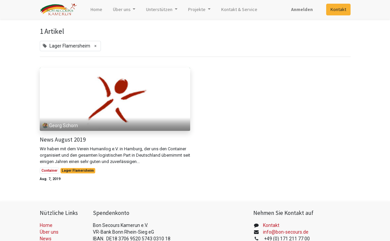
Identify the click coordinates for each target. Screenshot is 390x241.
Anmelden (302, 9)
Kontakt (338, 9)
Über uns (49, 232)
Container (49, 170)
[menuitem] (96, 9)
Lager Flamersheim (78, 170)
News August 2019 (63, 139)
